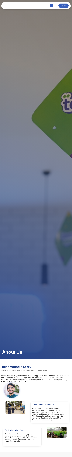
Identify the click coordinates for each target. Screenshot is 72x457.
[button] (51, 5)
